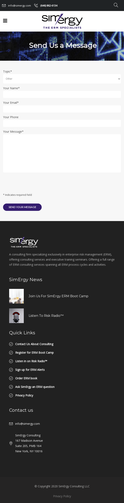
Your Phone (10, 117)
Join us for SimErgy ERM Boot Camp (58, 296)
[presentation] (34, 184)
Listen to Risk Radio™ (46, 316)
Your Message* (13, 131)
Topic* (7, 71)
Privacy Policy (62, 496)
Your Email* (11, 103)
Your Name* (11, 88)
